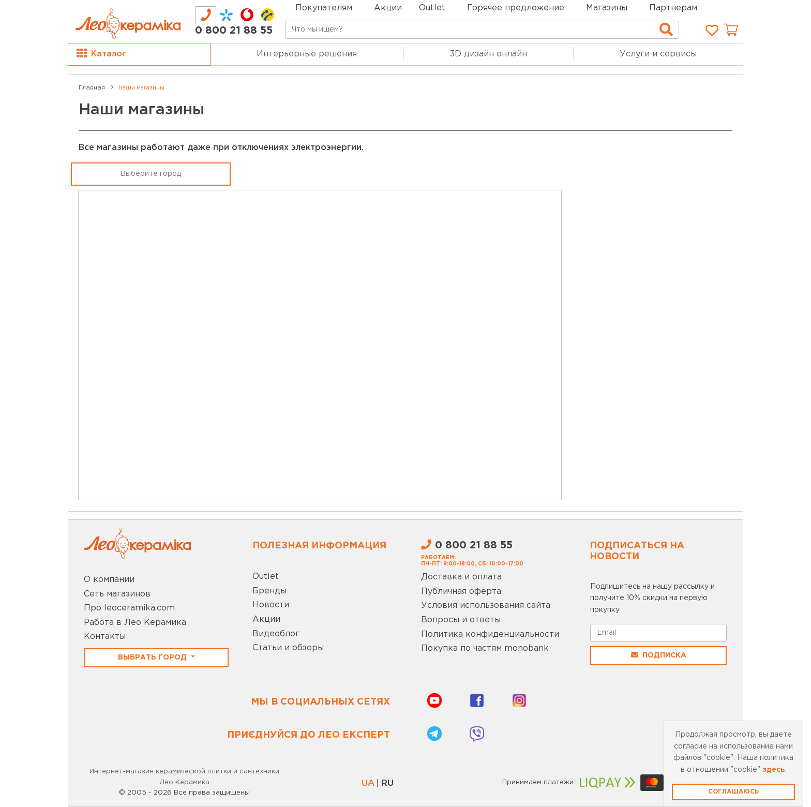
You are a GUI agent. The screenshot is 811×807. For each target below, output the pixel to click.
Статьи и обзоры (288, 648)
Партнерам (673, 8)
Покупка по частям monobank (485, 648)
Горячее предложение (515, 8)
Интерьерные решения (307, 54)
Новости (270, 605)
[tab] (205, 14)
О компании (109, 580)
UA (368, 783)
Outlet (265, 576)
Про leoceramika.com (129, 608)
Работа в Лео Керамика (135, 622)
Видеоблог (275, 634)
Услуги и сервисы (658, 54)
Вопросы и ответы (461, 620)
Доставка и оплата (461, 577)
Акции (388, 8)
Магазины (606, 8)
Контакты (105, 636)
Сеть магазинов (117, 594)
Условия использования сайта (485, 605)
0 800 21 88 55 (234, 30)
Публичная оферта (461, 591)
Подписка (658, 655)
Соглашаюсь (733, 792)
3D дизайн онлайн (488, 54)
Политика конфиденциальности (490, 634)
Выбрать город (153, 657)
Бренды (269, 591)
